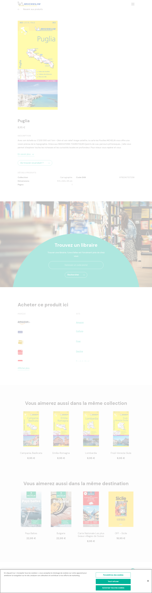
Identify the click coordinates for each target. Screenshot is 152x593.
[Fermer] (148, 582)
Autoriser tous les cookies (113, 589)
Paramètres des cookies (113, 576)
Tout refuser (113, 582)
